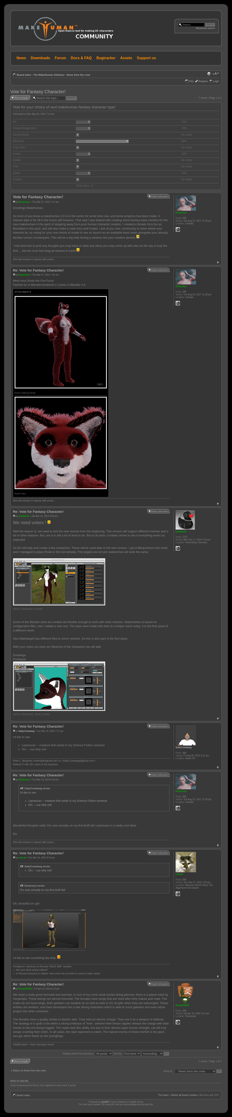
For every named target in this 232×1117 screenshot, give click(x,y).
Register (203, 81)
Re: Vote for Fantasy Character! (38, 270)
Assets (126, 58)
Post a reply (21, 97)
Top (218, 262)
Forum (60, 58)
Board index (24, 74)
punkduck (23, 516)
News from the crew (78, 74)
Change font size (216, 74)
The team (163, 1095)
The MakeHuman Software (48, 74)
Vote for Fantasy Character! (38, 91)
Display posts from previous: (88, 1053)
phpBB (104, 1102)
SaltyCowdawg (26, 731)
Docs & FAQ (81, 58)
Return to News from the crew (29, 1070)
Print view (208, 74)
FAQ (191, 81)
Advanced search (205, 28)
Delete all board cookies (184, 1095)
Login (216, 81)
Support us (146, 58)
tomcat (22, 857)
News (21, 58)
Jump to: (168, 1071)
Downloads (40, 58)
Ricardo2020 (25, 988)
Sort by (127, 1053)
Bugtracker (106, 58)
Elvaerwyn (23, 202)
